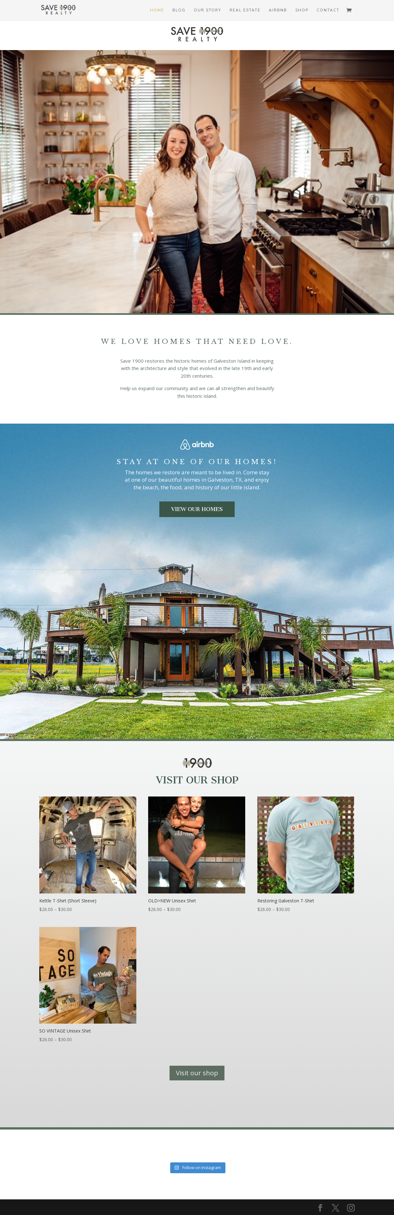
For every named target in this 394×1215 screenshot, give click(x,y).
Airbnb (278, 10)
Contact (328, 10)
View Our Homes (197, 509)
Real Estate (245, 10)
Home (157, 10)
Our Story (207, 10)
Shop (301, 10)
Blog (179, 10)
